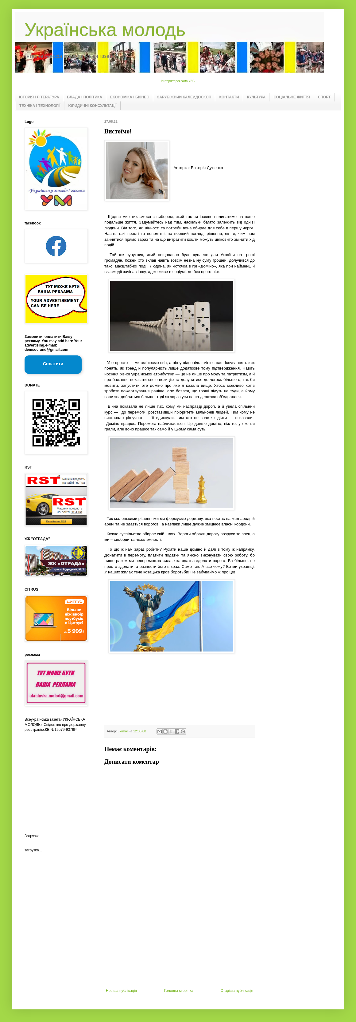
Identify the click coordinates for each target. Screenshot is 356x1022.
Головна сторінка (178, 990)
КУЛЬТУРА (256, 97)
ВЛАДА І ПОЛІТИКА (84, 97)
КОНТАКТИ (229, 97)
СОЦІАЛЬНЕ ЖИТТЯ (291, 97)
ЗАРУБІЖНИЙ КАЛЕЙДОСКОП (184, 97)
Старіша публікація (236, 990)
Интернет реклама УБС (178, 81)
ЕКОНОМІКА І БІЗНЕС (129, 97)
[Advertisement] (180, 942)
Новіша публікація (121, 990)
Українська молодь (105, 29)
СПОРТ (324, 97)
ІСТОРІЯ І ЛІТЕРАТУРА (39, 97)
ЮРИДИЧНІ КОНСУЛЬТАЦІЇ (92, 106)
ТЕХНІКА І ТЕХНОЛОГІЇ (39, 106)
